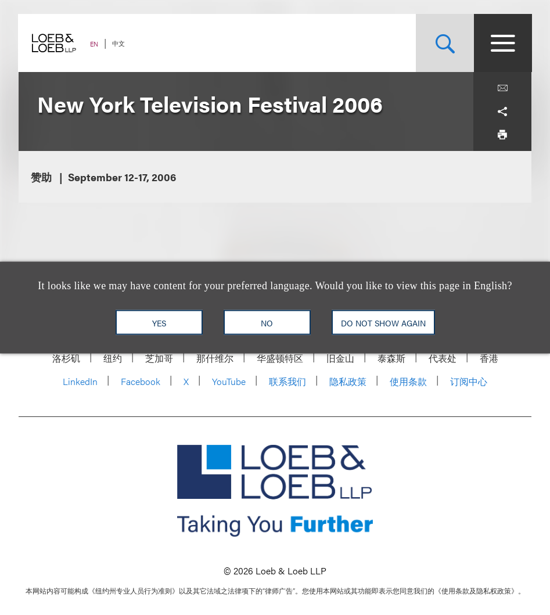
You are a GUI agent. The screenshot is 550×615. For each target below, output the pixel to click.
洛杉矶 (66, 358)
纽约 (112, 358)
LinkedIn (80, 381)
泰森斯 (391, 358)
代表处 (442, 358)
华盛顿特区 (280, 358)
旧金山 (340, 358)
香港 (489, 358)
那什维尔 (214, 358)
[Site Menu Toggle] (502, 43)
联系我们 (287, 381)
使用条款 (408, 381)
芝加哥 (159, 358)
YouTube (229, 381)
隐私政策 (347, 381)
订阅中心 (468, 381)
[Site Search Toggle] (444, 43)
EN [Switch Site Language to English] (95, 43)
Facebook (140, 381)
